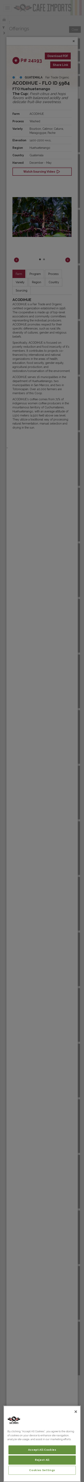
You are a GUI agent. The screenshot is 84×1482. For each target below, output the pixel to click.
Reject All (42, 1459)
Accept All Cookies (42, 1449)
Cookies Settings (42, 1470)
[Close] (75, 1411)
